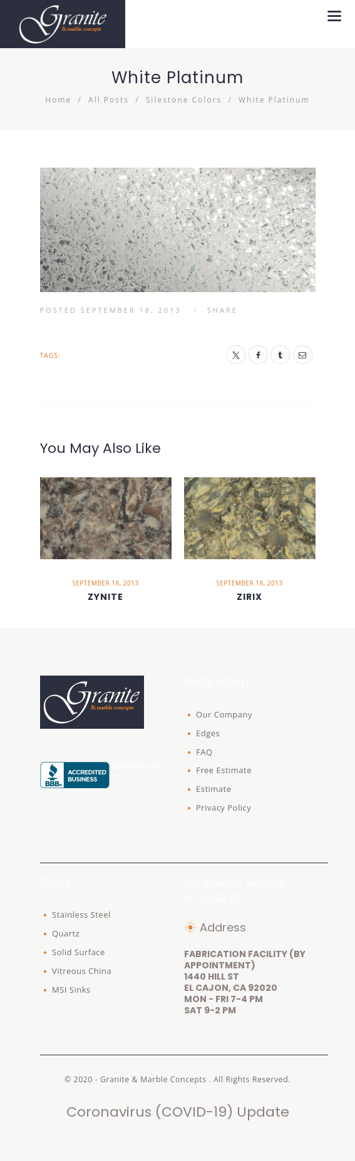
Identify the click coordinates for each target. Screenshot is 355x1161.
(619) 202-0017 (218, 898)
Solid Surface (78, 952)
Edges (208, 733)
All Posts (108, 99)
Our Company (224, 714)
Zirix (249, 596)
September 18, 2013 (131, 310)
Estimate (214, 788)
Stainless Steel (81, 914)
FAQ (204, 752)
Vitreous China (81, 970)
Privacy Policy (223, 807)
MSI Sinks (71, 989)
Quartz (66, 933)
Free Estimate (224, 770)
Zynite (105, 596)
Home (58, 99)
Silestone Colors (184, 99)
